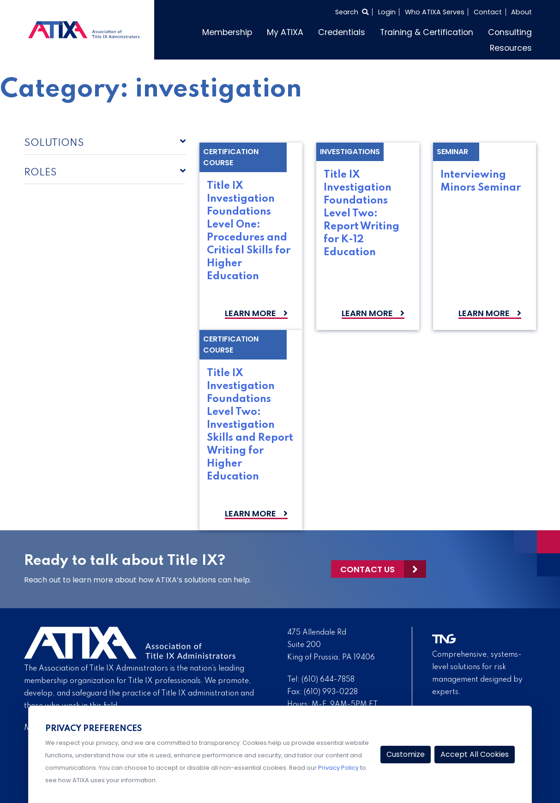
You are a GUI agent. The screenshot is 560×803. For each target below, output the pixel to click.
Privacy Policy (338, 768)
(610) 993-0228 (331, 692)
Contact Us (367, 569)
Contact (488, 12)
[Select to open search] (351, 12)
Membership (227, 32)
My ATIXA (285, 32)
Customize (405, 754)
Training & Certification (426, 32)
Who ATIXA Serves (434, 12)
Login (387, 12)
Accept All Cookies (474, 754)
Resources (511, 48)
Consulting (510, 32)
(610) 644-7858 (328, 679)
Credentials (341, 32)
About (521, 12)
